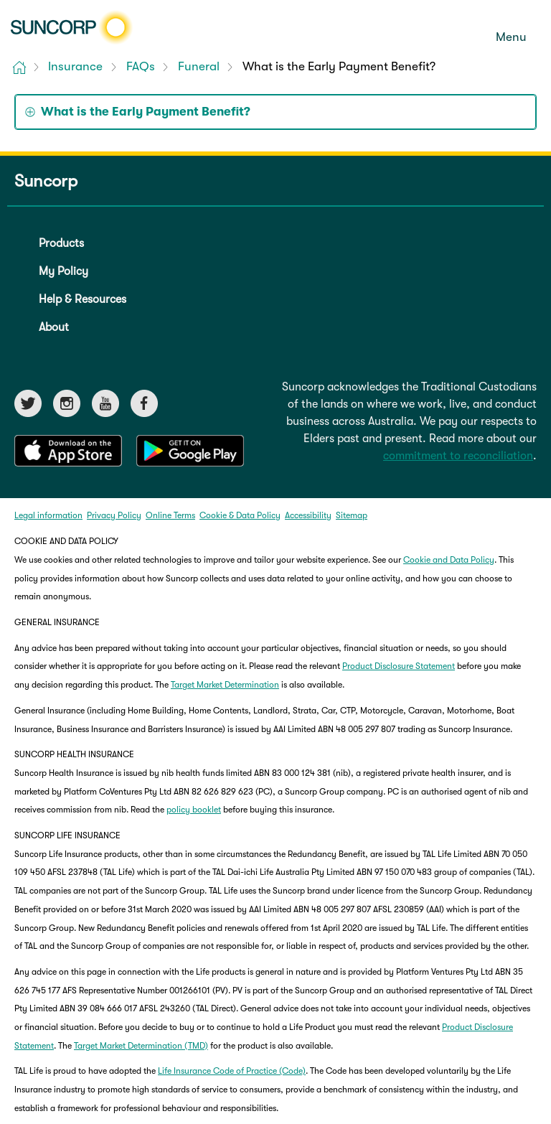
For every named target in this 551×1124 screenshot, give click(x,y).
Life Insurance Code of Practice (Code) (232, 1071)
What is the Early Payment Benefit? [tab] (145, 111)
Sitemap (351, 515)
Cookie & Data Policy (240, 515)
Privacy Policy (114, 515)
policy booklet (193, 810)
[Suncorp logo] (71, 27)
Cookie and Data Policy (448, 560)
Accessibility (308, 515)
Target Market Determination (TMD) (141, 1046)
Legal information (48, 515)
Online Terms (170, 515)
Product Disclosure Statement (398, 666)
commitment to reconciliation (458, 455)
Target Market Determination (225, 685)
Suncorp (45, 182)
